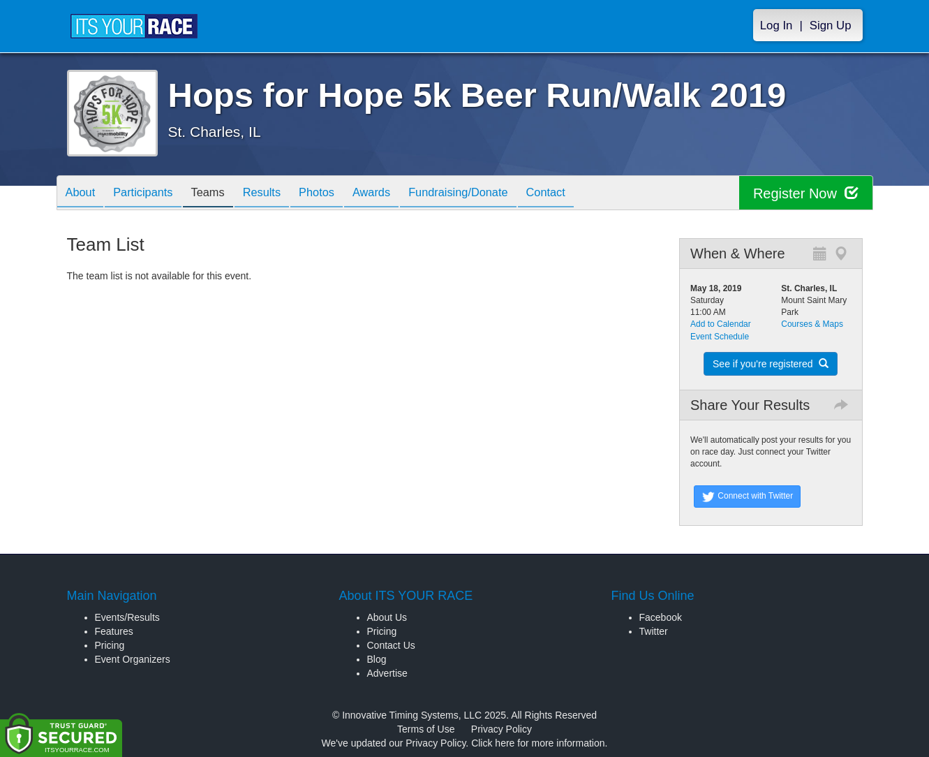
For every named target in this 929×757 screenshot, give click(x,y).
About (83, 193)
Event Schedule (719, 336)
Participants (150, 193)
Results (279, 193)
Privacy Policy (501, 729)
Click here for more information (537, 743)
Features (114, 631)
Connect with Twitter (747, 497)
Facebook (660, 617)
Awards (400, 193)
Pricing (110, 645)
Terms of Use (425, 729)
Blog (377, 659)
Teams (221, 193)
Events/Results (127, 617)
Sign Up (831, 25)
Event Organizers (132, 659)
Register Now (806, 193)
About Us (387, 617)
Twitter (653, 631)
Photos (340, 193)
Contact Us (391, 645)
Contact (587, 193)
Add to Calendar (720, 324)
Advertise (387, 673)
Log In (776, 25)
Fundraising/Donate (493, 193)
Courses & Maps (812, 324)
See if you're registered (770, 363)
